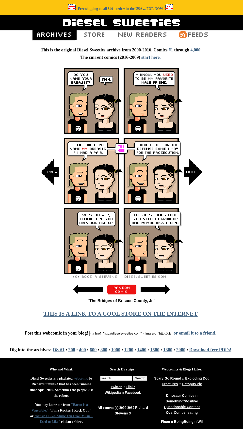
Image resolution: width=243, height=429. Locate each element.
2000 (180, 349)
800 (103, 349)
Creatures (170, 384)
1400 (141, 349)
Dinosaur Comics (180, 396)
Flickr (130, 387)
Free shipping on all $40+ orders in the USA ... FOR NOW (121, 9)
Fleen (165, 422)
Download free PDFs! (210, 349)
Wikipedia (113, 393)
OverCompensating (182, 412)
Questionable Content (182, 407)
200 (71, 349)
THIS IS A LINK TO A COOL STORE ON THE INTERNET (120, 313)
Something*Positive (182, 401)
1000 (115, 349)
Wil (200, 422)
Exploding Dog (197, 378)
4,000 (195, 49)
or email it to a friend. (195, 333)
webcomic (80, 378)
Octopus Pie (192, 384)
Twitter (116, 387)
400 (82, 349)
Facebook (133, 393)
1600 (154, 349)
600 (93, 349)
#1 (171, 49)
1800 (167, 349)
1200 (128, 349)
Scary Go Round (167, 378)
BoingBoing (184, 422)
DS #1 (59, 349)
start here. (151, 57)
